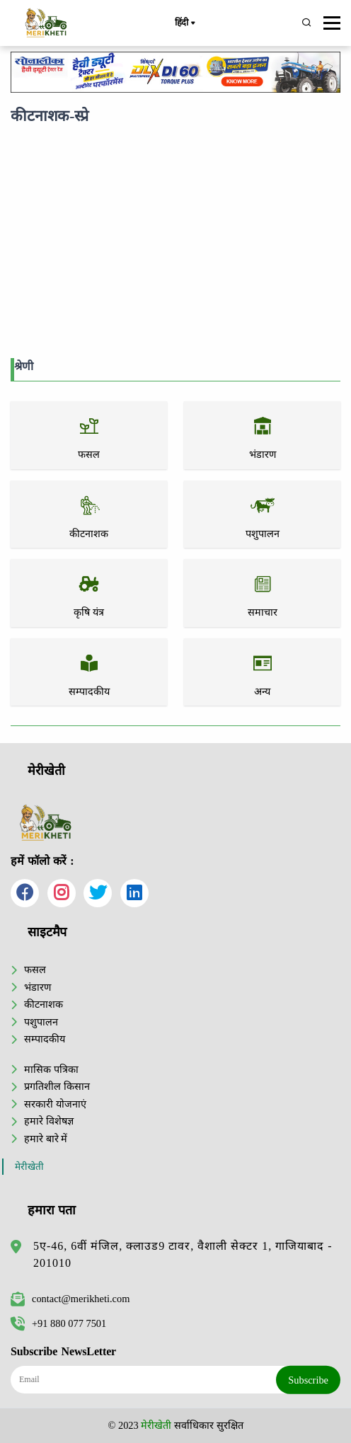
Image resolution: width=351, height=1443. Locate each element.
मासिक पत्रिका (51, 1069)
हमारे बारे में (45, 1138)
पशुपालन (41, 1022)
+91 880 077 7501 (58, 1323)
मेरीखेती (29, 1166)
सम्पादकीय (44, 1039)
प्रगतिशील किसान (57, 1086)
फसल (35, 969)
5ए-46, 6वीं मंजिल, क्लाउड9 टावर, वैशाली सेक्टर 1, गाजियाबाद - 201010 (183, 1254)
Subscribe (308, 1380)
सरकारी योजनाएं (55, 1104)
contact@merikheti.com (70, 1298)
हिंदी (185, 23)
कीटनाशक (43, 1004)
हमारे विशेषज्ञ (49, 1121)
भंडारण (37, 987)
